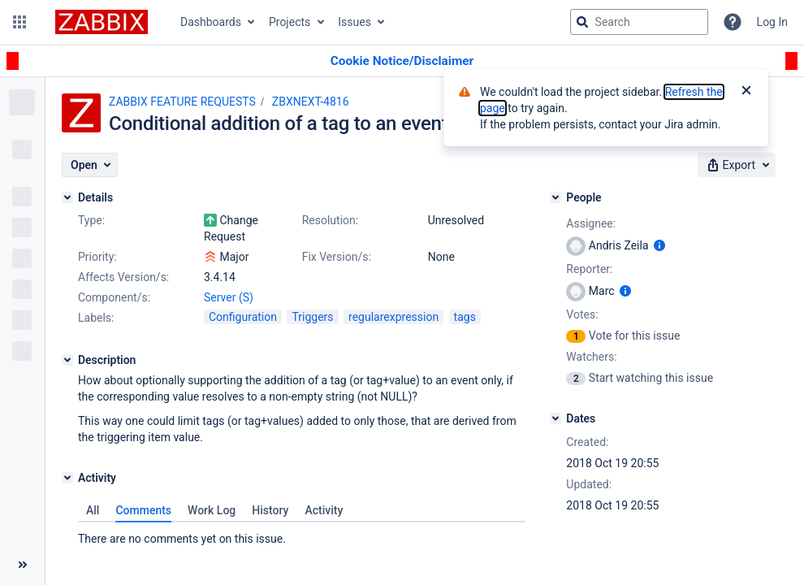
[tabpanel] (301, 534)
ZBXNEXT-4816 (310, 101)
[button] (19, 22)
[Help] (733, 22)
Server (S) (228, 297)
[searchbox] (639, 22)
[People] (555, 197)
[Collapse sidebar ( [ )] (22, 564)
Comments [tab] (143, 510)
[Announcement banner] (402, 61)
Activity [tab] (324, 510)
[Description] (67, 360)
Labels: (96, 317)
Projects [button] (289, 21)
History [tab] (270, 510)
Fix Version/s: (336, 256)
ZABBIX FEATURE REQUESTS (182, 101)
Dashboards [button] (210, 21)
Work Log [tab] (212, 510)
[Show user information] (659, 245)
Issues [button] (354, 21)
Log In (772, 21)
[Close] (746, 92)
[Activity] (67, 477)
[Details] (67, 197)
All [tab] (92, 510)
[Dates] (555, 418)
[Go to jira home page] (101, 22)
